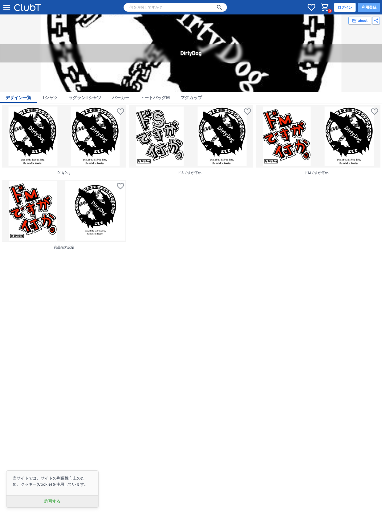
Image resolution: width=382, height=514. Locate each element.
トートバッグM (155, 97)
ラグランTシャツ (84, 97)
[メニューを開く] (6, 7)
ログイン (345, 7)
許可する (52, 501)
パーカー (120, 97)
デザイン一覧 (18, 97)
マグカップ (191, 97)
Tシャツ (50, 97)
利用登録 (369, 7)
